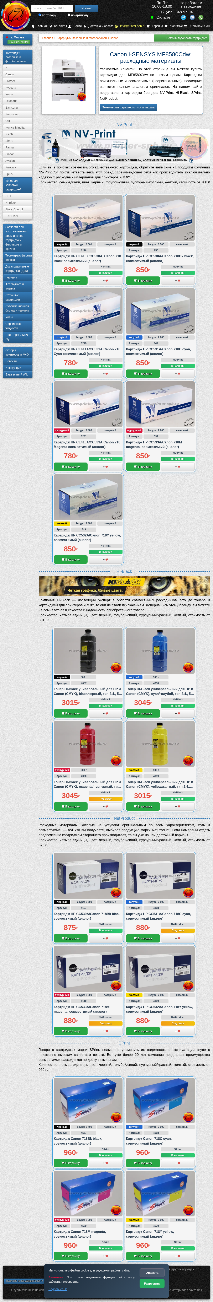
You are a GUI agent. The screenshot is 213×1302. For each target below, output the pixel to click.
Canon (9, 74)
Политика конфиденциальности (24, 1280)
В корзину (71, 280)
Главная (39, 26)
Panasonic (12, 114)
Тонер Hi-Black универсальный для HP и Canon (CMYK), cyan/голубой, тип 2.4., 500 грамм (160, 693)
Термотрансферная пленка (18, 257)
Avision (10, 160)
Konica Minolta (15, 127)
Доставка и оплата (98, 26)
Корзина (155, 26)
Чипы (9, 317)
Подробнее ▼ (57, 1289)
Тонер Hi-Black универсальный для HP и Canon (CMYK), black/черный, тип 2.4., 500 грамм (88, 693)
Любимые (174, 26)
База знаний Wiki (16, 374)
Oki (7, 121)
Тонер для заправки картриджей (13, 185)
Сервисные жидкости (13, 326)
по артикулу (78, 15)
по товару (47, 15)
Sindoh (10, 154)
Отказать (152, 1272)
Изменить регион (18, 41)
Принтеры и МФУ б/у (16, 337)
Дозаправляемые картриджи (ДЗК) (17, 268)
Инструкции (13, 367)
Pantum (10, 147)
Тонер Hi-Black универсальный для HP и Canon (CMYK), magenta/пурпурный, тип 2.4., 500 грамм (87, 786)
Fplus (8, 174)
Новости (11, 361)
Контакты (58, 26)
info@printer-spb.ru (130, 26)
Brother (10, 81)
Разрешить (152, 1283)
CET (8, 196)
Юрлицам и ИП (197, 26)
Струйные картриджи (12, 297)
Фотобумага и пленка (14, 286)
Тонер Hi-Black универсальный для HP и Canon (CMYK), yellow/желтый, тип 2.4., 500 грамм (159, 786)
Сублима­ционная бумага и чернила (17, 308)
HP (7, 67)
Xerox (9, 94)
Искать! (87, 8)
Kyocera (10, 87)
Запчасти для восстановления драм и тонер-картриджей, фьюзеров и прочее (16, 237)
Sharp (9, 140)
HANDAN (11, 216)
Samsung (11, 107)
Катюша (10, 167)
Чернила (11, 277)
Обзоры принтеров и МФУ (17, 352)
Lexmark (11, 101)
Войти (75, 26)
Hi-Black (10, 202)
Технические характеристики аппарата (129, 107)
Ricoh (9, 134)
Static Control (14, 209)
